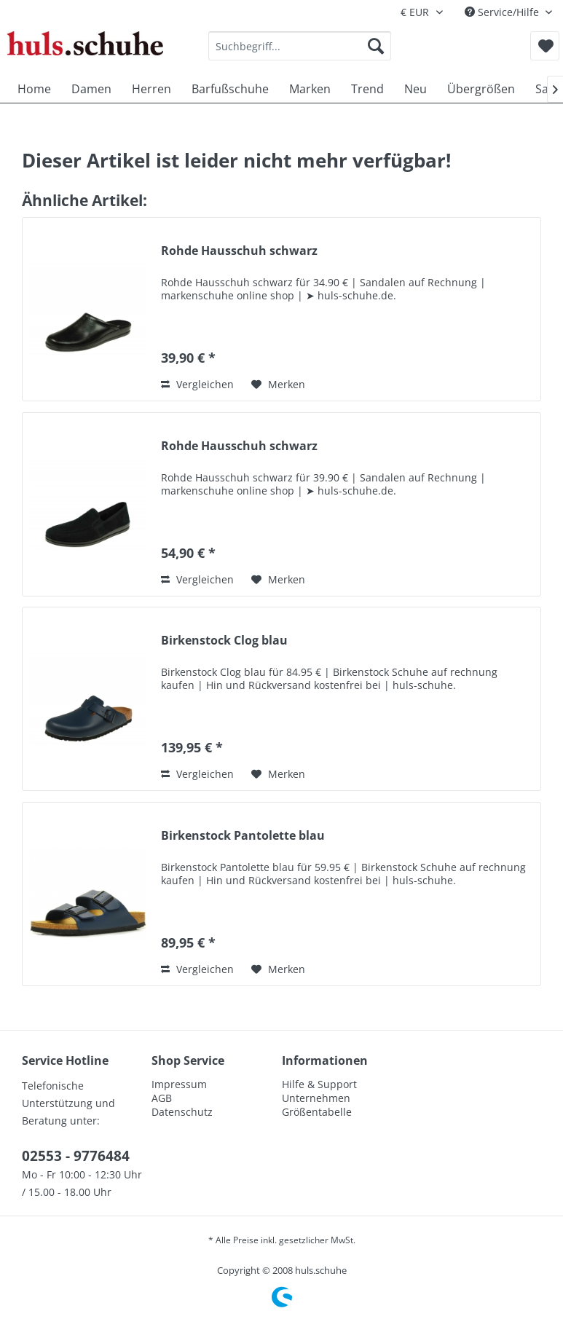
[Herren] (151, 89)
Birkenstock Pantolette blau (243, 835)
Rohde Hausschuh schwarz (239, 251)
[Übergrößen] (481, 89)
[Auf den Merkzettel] (278, 384)
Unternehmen (316, 1098)
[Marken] (310, 89)
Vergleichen (197, 384)
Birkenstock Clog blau (224, 640)
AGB (161, 1098)
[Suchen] (376, 45)
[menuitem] (299, 45)
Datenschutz (182, 1112)
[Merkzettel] (544, 45)
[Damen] (91, 89)
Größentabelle (317, 1112)
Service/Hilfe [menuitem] (503, 12)
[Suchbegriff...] (299, 45)
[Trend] (367, 89)
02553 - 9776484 (76, 1155)
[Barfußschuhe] (230, 89)
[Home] (34, 89)
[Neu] (415, 89)
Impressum (179, 1084)
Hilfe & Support (319, 1084)
